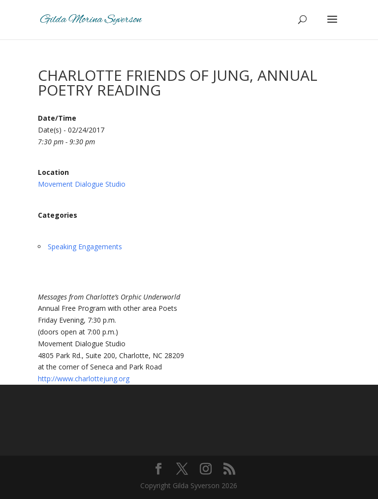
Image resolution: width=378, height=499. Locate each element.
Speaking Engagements (85, 246)
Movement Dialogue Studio (82, 184)
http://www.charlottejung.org (83, 378)
